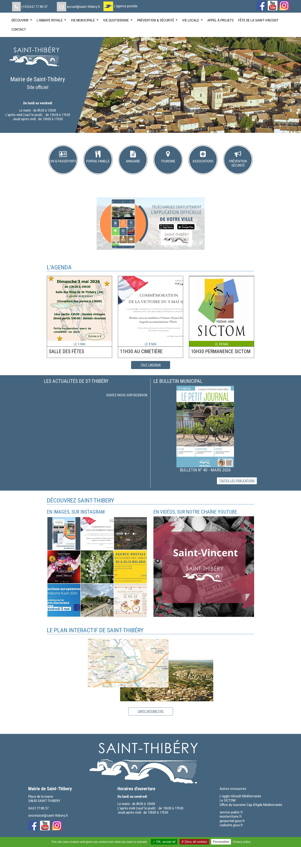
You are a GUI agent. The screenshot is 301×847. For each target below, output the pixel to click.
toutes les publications (237, 481)
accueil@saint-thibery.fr (83, 7)
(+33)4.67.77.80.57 (35, 7)
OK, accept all (164, 841)
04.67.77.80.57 (38, 808)
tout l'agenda (151, 365)
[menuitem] (30, 5)
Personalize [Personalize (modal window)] (221, 841)
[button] (63, 160)
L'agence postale (125, 6)
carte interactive (151, 711)
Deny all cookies (194, 841)
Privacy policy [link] (242, 841)
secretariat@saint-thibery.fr (48, 815)
